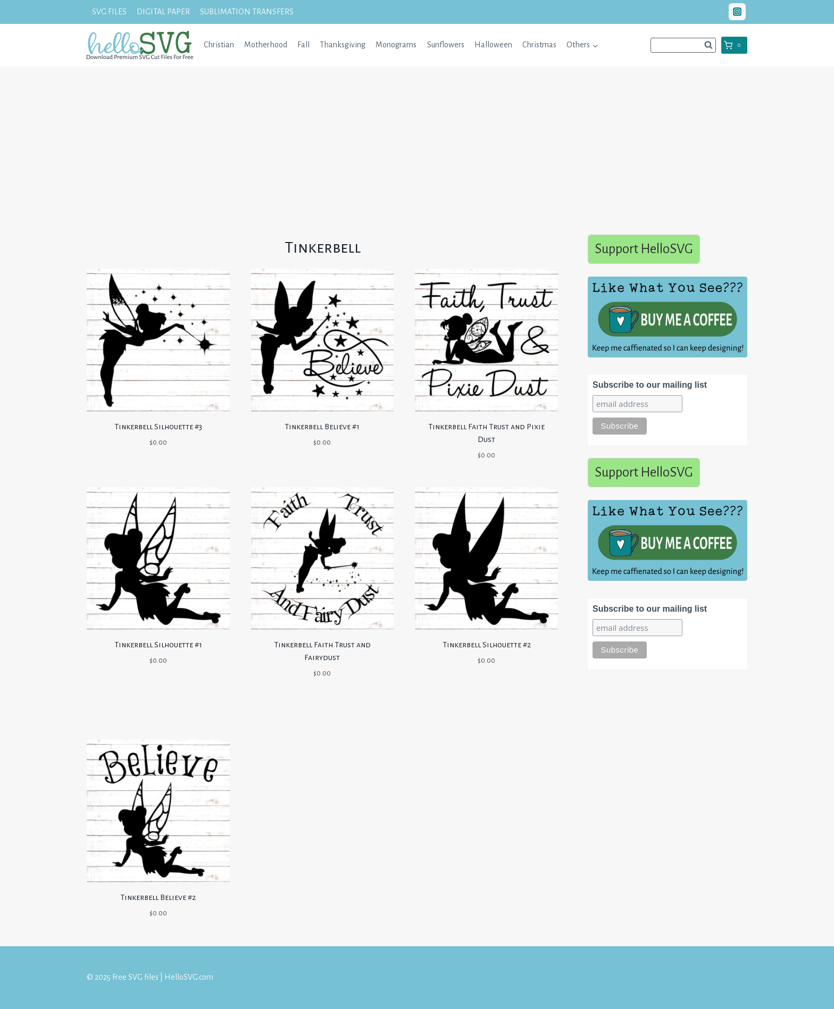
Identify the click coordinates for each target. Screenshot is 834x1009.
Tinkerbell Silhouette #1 (158, 644)
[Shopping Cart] (734, 45)
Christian (219, 44)
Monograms (396, 44)
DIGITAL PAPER (163, 11)
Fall (303, 44)
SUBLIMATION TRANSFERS (247, 11)
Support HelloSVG (644, 248)
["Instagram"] (737, 11)
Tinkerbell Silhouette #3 (158, 426)
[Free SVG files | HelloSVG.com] (140, 45)
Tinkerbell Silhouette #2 (487, 644)
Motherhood (265, 44)
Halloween (493, 44)
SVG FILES (109, 11)
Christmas (539, 44)
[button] (594, 44)
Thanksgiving (342, 44)
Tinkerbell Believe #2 (158, 897)
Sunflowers (445, 44)
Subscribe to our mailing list (650, 384)
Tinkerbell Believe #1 (322, 426)
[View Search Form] (683, 45)
